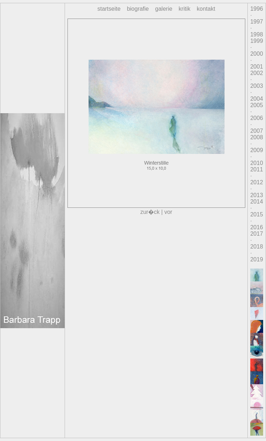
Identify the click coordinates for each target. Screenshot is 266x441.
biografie (138, 9)
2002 (256, 73)
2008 (256, 137)
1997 (256, 22)
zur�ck (150, 212)
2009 (256, 150)
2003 (256, 86)
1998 (256, 34)
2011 (256, 169)
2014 (256, 202)
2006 (256, 118)
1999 (256, 41)
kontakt (206, 9)
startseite (109, 9)
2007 (256, 131)
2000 (256, 54)
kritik (184, 9)
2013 (256, 195)
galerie (163, 9)
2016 (256, 227)
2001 (256, 67)
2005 (256, 105)
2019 (256, 259)
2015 (256, 214)
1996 (256, 9)
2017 (256, 234)
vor (168, 212)
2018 (256, 247)
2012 (256, 182)
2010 (256, 163)
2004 (256, 99)
